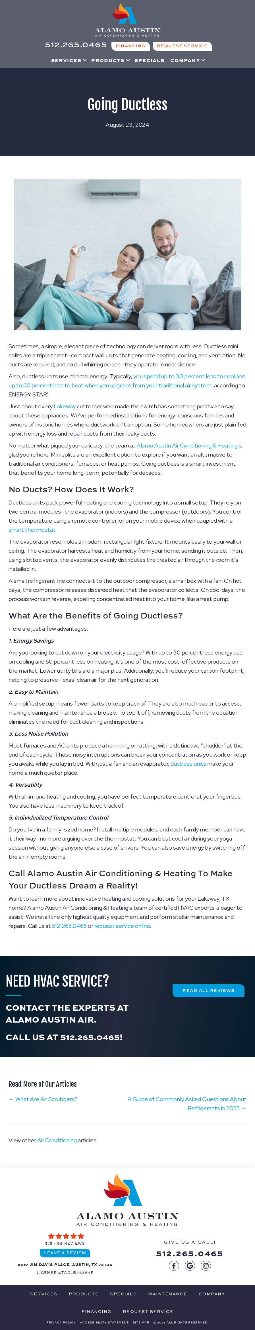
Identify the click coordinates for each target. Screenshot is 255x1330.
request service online (122, 926)
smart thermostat (32, 529)
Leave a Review (65, 1252)
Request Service (148, 1311)
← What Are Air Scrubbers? (43, 1099)
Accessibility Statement (104, 1322)
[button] (84, 60)
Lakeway (65, 406)
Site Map (141, 1322)
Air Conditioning (57, 1140)
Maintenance (167, 1294)
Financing (96, 1311)
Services (66, 60)
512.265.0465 (69, 926)
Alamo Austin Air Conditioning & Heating (187, 445)
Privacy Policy (61, 1322)
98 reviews (71, 1243)
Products (108, 60)
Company (185, 60)
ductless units (188, 763)
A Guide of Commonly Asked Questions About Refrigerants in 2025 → (187, 1103)
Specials (149, 60)
